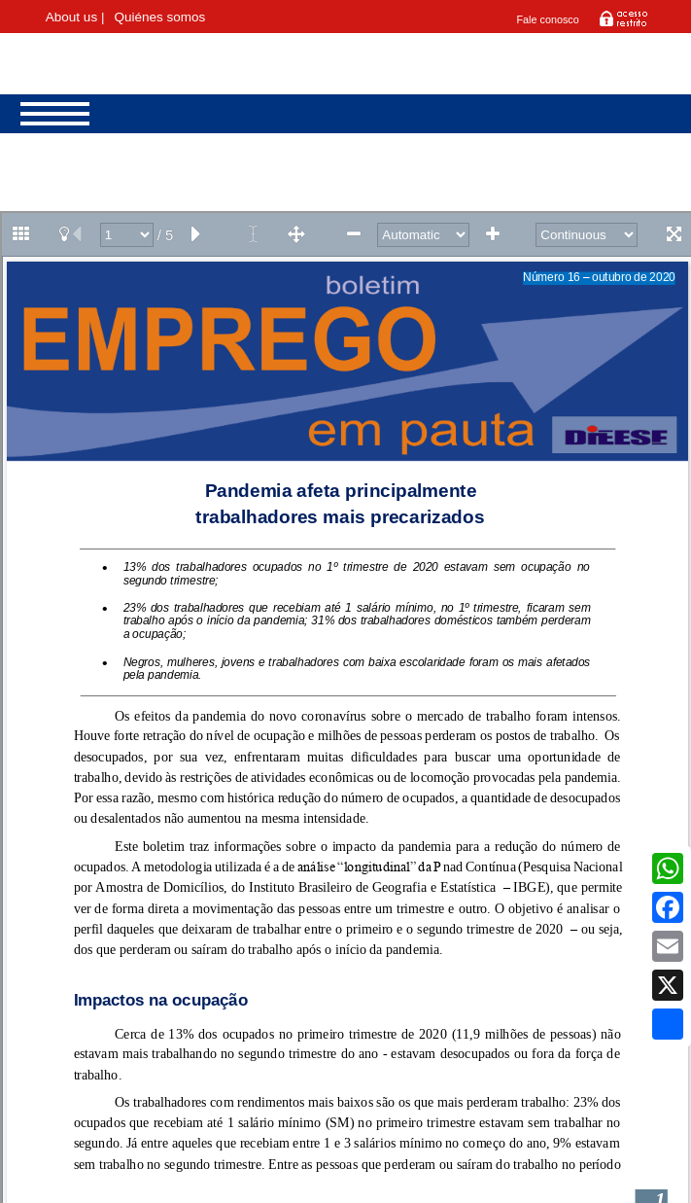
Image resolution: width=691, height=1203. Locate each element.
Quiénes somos (159, 17)
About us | (75, 17)
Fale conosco (548, 19)
